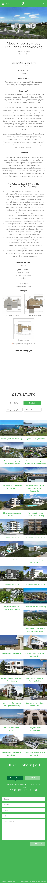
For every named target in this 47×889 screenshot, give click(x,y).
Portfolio (32, 403)
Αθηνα (32, 778)
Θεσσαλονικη (15, 778)
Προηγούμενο (3, 23)
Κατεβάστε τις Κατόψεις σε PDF (24, 344)
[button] (14, 410)
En (43, 4)
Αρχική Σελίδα (23, 3)
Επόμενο (43, 23)
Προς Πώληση (14, 403)
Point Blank (43, 881)
